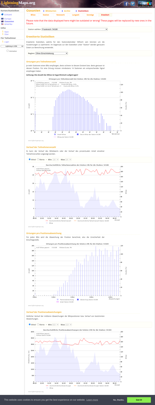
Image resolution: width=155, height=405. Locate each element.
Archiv (67, 11)
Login (6, 41)
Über (6, 34)
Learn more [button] (92, 400)
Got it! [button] (139, 400)
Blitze (33, 15)
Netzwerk (60, 15)
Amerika (8, 24)
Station (46, 15)
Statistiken (83, 11)
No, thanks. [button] (118, 400)
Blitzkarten (51, 11)
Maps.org (18, 2)
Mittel (33, 159)
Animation (13, 51)
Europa (7, 18)
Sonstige (90, 15)
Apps (6, 31)
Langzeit (75, 15)
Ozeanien (9, 21)
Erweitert (105, 15)
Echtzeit (8, 14)
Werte (42, 159)
